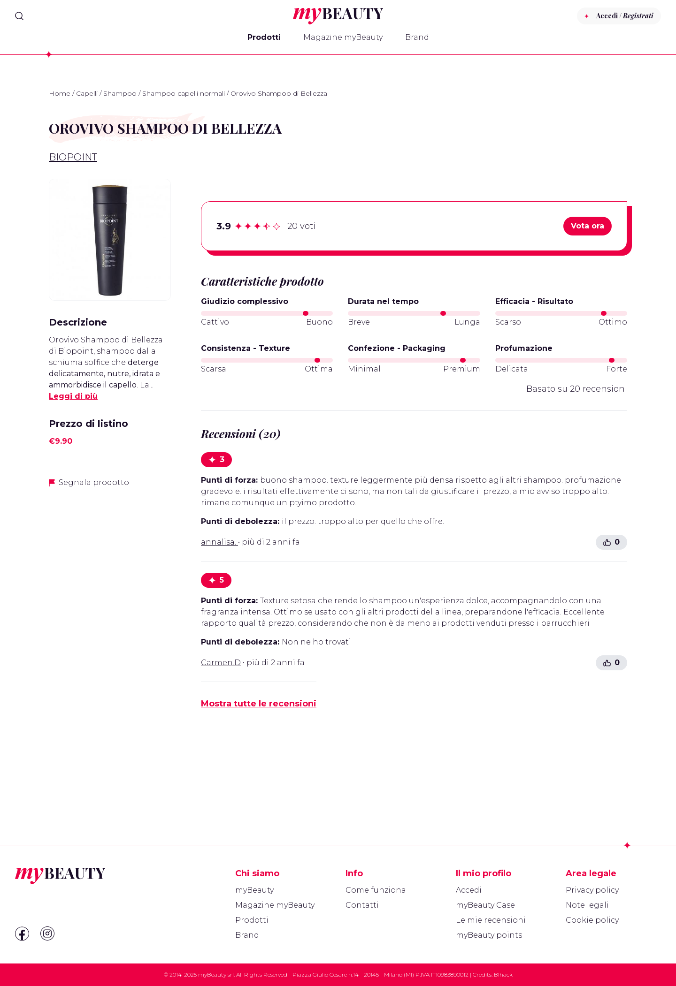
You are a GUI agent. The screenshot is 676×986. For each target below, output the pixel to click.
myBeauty (254, 890)
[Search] (19, 16)
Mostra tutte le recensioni (258, 703)
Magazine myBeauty (343, 37)
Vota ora (587, 225)
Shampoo (120, 93)
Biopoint (73, 157)
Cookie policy (592, 920)
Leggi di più (73, 396)
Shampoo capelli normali (183, 93)
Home (59, 93)
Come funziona (376, 890)
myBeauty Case (485, 905)
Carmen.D (221, 662)
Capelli (87, 93)
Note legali (587, 905)
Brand (417, 37)
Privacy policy (592, 890)
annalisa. (219, 542)
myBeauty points (489, 935)
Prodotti (264, 37)
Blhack (503, 974)
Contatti (362, 905)
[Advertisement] (110, 644)
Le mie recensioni (491, 920)
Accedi (469, 890)
